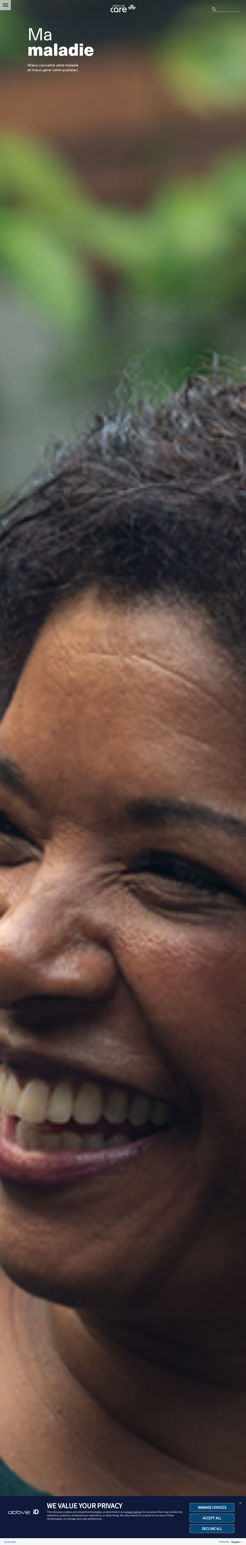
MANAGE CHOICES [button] (212, 1507)
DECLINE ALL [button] (212, 1528)
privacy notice (133, 1512)
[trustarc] (236, 1541)
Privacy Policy (10, 1541)
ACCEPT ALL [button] (212, 1518)
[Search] (226, 9)
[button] (240, 1502)
